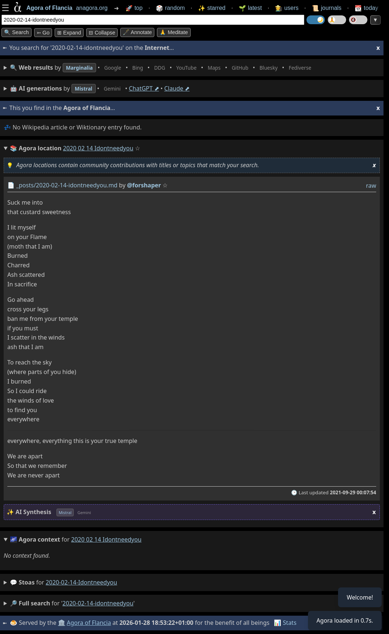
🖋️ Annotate (137, 32)
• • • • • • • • (175, 68)
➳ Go (43, 33)
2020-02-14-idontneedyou (81, 582)
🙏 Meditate (173, 32)
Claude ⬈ (182, 88)
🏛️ (62, 623)
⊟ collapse (102, 33)
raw (371, 186)
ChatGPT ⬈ (150, 88)
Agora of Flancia (89, 623)
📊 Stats (286, 623)
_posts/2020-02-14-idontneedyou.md (66, 185)
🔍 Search (16, 32)
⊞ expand (69, 33)
